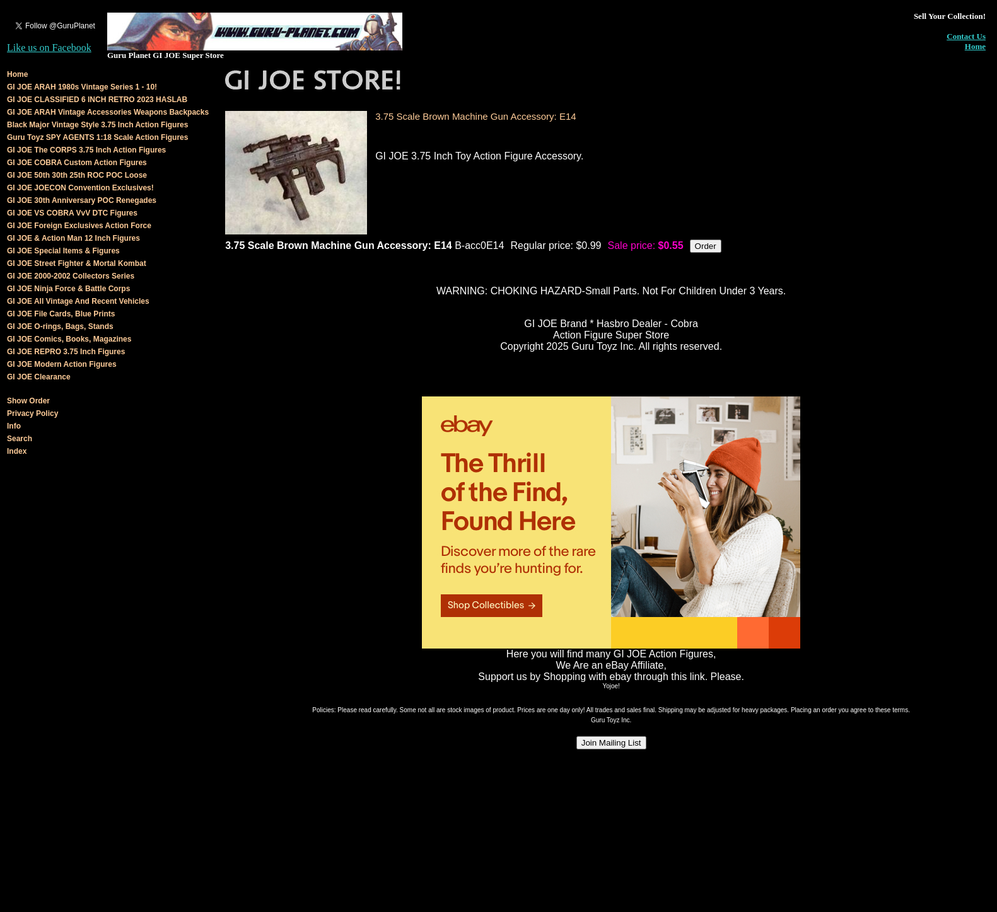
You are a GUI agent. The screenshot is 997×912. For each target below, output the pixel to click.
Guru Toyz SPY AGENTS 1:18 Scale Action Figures (97, 137)
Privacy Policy (32, 413)
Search (19, 438)
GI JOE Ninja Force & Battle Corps (68, 288)
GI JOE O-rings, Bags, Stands (60, 326)
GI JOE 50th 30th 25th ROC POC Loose (77, 175)
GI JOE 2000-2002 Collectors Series (70, 276)
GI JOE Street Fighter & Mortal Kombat (76, 263)
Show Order (28, 400)
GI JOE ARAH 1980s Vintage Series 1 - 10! (82, 87)
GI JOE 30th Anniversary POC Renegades (81, 200)
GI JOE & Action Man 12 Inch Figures (73, 238)
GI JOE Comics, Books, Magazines (69, 339)
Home (975, 46)
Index (16, 451)
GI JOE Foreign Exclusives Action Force (79, 225)
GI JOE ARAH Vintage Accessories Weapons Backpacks (108, 112)
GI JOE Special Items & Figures (63, 250)
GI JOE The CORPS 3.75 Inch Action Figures (86, 150)
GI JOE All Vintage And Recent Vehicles (78, 301)
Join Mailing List (611, 742)
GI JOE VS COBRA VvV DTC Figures (72, 213)
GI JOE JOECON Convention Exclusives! (80, 187)
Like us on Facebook (49, 47)
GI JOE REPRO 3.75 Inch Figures (66, 351)
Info (14, 426)
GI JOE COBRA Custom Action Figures (77, 162)
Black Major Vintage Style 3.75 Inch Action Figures (97, 124)
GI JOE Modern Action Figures (62, 364)
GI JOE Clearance (39, 376)
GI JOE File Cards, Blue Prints (61, 313)
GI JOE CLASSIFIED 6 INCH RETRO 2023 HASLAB (97, 99)
